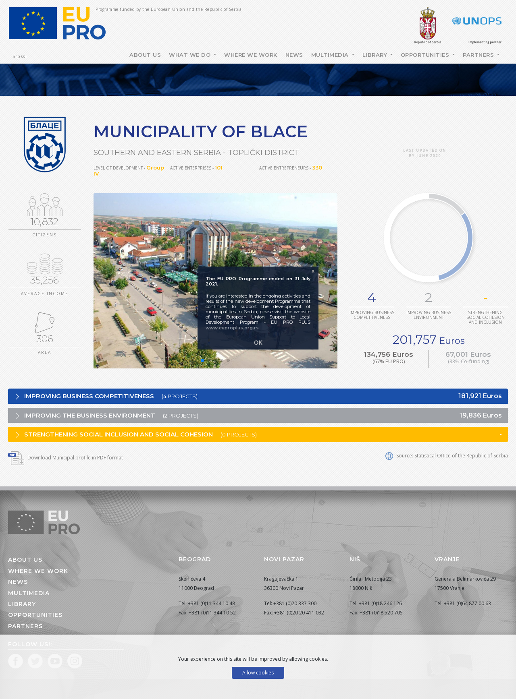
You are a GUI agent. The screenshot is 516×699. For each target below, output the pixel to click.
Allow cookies (258, 672)
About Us (145, 55)
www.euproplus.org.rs (232, 328)
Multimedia (331, 55)
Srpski (19, 56)
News (294, 55)
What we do (190, 55)
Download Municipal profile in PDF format (65, 457)
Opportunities (426, 55)
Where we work (250, 55)
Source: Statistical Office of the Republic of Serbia (446, 455)
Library (375, 55)
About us (25, 559)
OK (258, 342)
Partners (479, 55)
